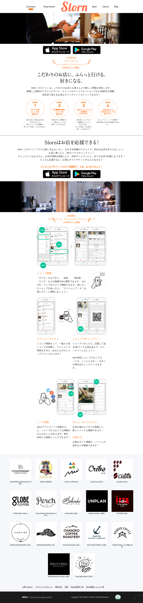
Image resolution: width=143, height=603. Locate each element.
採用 (66, 587)
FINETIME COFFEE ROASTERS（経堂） (21, 533)
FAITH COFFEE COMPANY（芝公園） (97, 533)
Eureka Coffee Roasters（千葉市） (84, 565)
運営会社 (58, 587)
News (94, 6)
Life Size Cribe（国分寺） (97, 470)
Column (105, 6)
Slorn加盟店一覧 (77, 587)
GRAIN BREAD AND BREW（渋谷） (46, 533)
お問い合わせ (27, 587)
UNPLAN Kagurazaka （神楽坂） (97, 502)
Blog (116, 6)
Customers (31, 6)
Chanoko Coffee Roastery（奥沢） (71, 533)
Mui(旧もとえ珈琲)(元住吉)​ (71, 470)
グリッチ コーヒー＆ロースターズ (41, 597)
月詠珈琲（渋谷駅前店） (46, 470)
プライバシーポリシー (44, 587)
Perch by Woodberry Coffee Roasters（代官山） (46, 503)
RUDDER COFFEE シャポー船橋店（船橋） (122, 534)
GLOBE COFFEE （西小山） (21, 502)
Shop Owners (49, 6)
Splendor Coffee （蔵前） (71, 502)
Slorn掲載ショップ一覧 (95, 587)
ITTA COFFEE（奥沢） (122, 502)
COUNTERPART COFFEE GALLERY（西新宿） (21, 471)
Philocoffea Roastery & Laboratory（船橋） (59, 565)
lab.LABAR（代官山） (122, 470)
